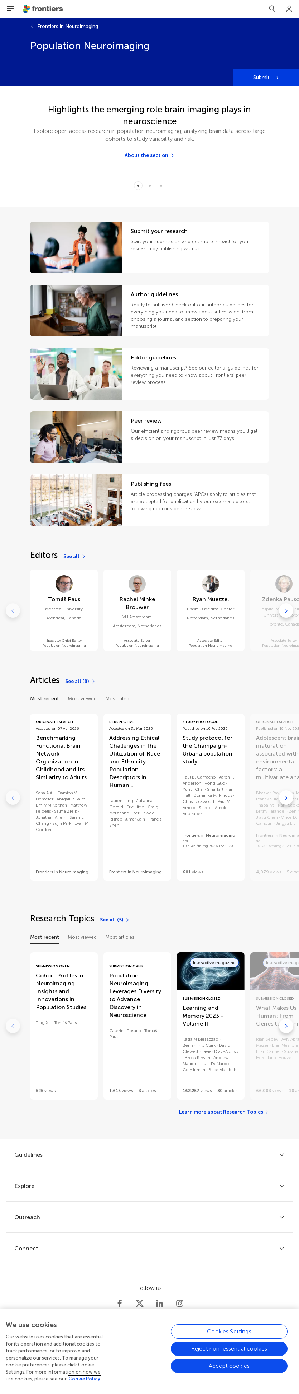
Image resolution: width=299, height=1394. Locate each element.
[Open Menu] (10, 9)
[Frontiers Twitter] (139, 1303)
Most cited (117, 699)
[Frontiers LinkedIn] (159, 1303)
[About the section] (150, 155)
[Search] (272, 9)
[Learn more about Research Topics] (224, 1112)
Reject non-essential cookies (229, 1355)
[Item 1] (149, 185)
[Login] (289, 9)
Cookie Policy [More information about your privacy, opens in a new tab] (84, 1385)
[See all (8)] (80, 681)
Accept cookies (229, 1372)
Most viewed (82, 699)
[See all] (74, 556)
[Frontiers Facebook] (119, 1303)
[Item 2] (161, 185)
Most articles (120, 937)
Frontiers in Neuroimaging (67, 26)
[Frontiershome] (43, 9)
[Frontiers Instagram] (179, 1303)
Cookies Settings (229, 1337)
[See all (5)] (115, 920)
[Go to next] (286, 610)
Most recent (44, 699)
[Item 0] (138, 185)
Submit (262, 77)
